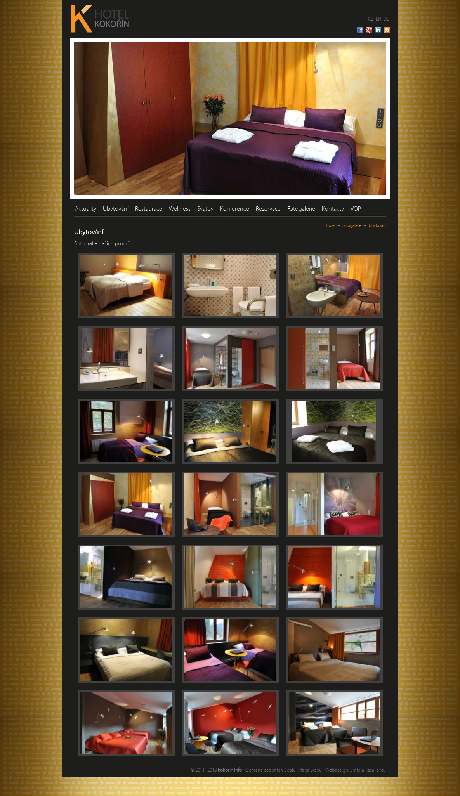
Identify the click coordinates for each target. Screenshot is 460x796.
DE (386, 19)
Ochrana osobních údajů (270, 770)
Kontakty (333, 208)
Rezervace (268, 208)
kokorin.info (230, 770)
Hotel (330, 225)
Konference (234, 208)
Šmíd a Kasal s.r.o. (367, 770)
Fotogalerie (301, 208)
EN (378, 19)
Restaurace (148, 208)
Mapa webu (310, 770)
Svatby (205, 208)
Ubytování (115, 208)
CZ (370, 19)
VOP (356, 208)
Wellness (180, 208)
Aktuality (85, 208)
